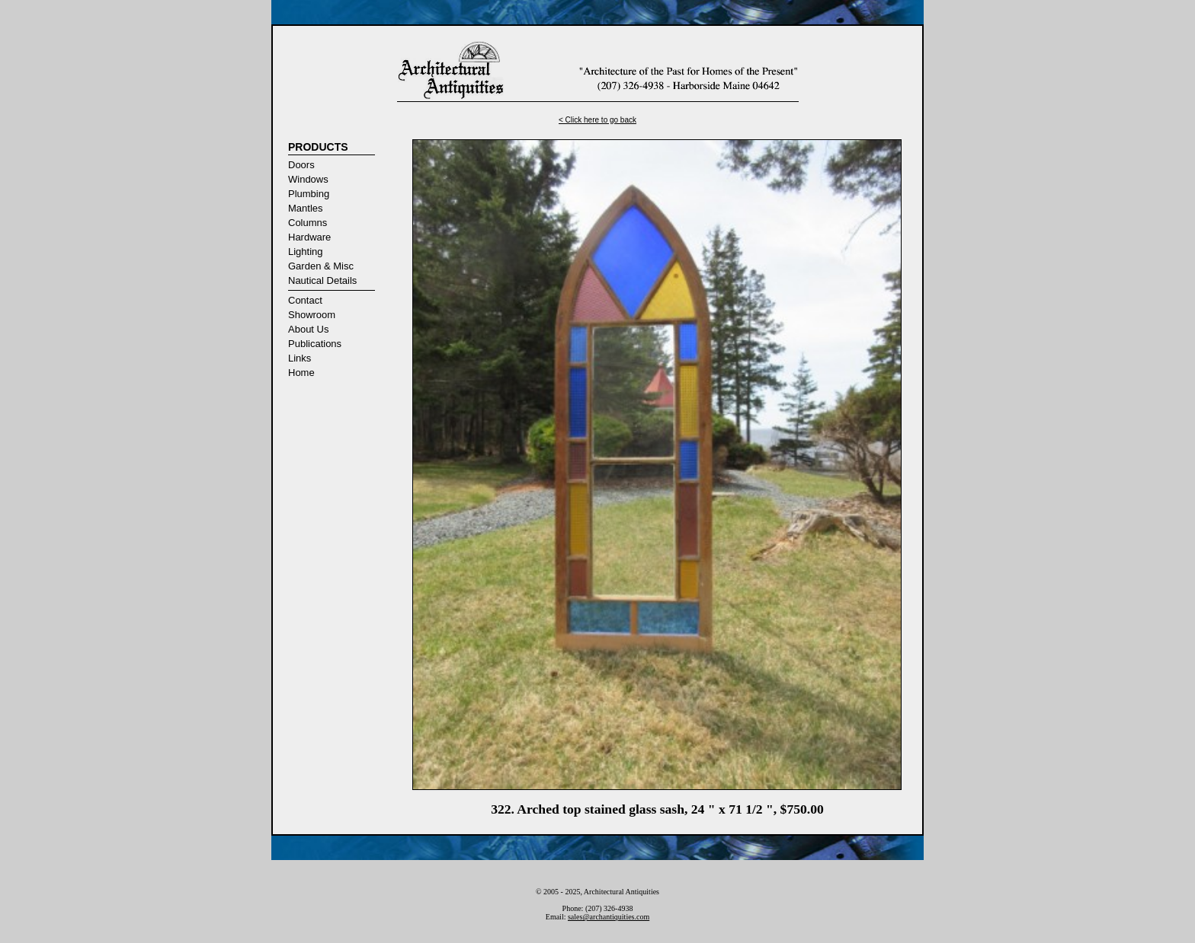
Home (301, 372)
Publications (314, 343)
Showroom (311, 314)
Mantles (305, 208)
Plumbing (308, 193)
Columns (307, 222)
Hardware (309, 237)
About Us (308, 329)
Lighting (305, 251)
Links (299, 358)
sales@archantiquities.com (608, 917)
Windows (308, 179)
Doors (301, 164)
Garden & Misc (321, 266)
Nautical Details (322, 280)
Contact (305, 300)
